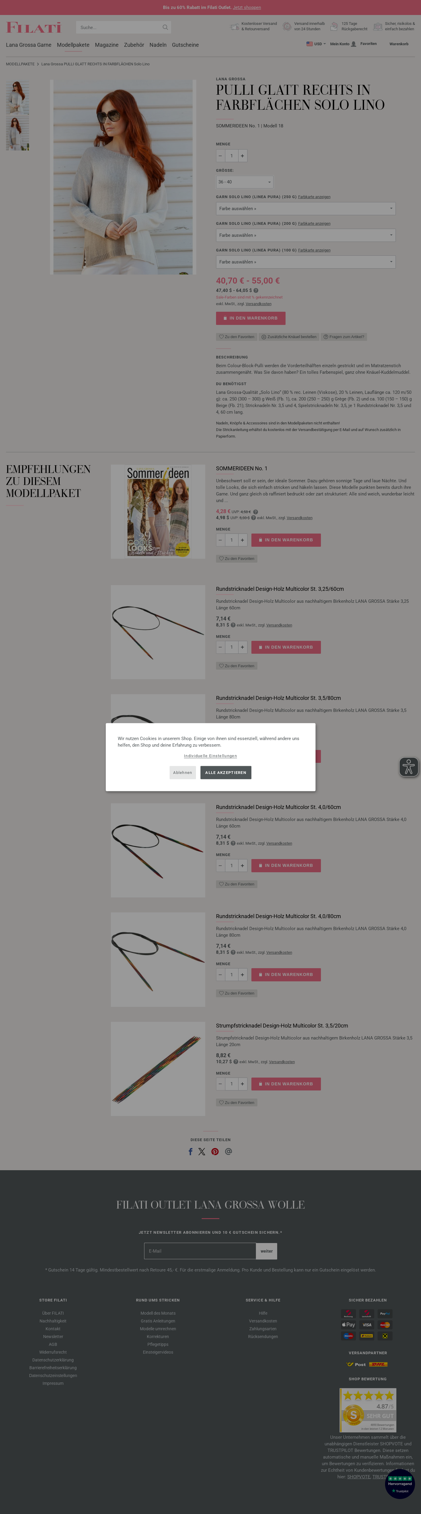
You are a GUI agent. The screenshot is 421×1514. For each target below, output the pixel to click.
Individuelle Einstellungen (210, 755)
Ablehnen (182, 772)
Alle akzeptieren (225, 772)
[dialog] (211, 757)
